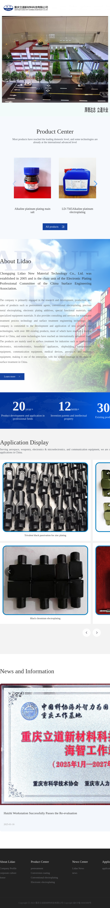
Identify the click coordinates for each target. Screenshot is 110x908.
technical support (95, 8)
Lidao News (75, 868)
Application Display (83, 8)
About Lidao (60, 8)
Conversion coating (37, 873)
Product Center (70, 8)
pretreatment (34, 868)
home (52, 7)
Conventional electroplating (41, 877)
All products (55, 224)
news (72, 873)
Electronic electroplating (40, 882)
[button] (96, 184)
